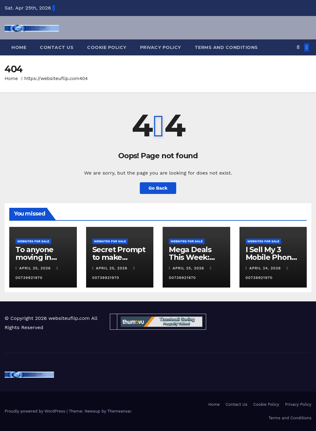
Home (18, 47)
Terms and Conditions (226, 47)
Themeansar (119, 411)
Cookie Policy (107, 47)
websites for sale (33, 241)
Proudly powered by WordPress (36, 411)
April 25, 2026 (35, 268)
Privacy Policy (160, 47)
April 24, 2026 (265, 268)
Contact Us (56, 47)
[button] (298, 47)
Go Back (158, 188)
